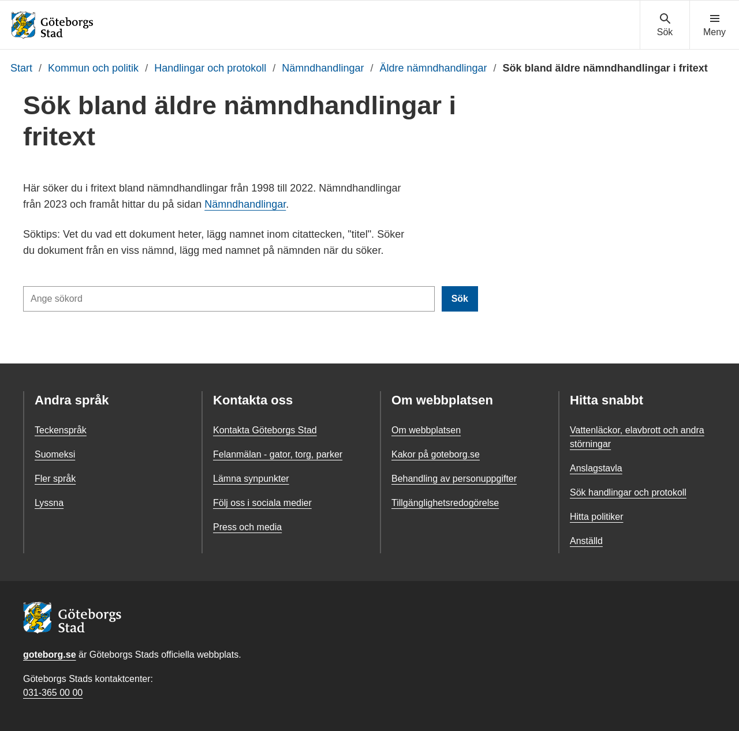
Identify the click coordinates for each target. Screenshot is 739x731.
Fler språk (55, 478)
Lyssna (49, 503)
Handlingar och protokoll (210, 68)
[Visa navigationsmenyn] (714, 25)
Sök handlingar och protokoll (628, 492)
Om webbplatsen (426, 430)
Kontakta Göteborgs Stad (265, 430)
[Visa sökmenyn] (664, 25)
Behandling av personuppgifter (454, 478)
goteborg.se (49, 654)
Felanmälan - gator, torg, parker (277, 454)
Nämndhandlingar (323, 68)
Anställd (586, 541)
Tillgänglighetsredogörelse (445, 503)
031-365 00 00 (53, 693)
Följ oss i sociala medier (262, 503)
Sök (459, 298)
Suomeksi (55, 454)
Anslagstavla (596, 468)
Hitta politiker (596, 517)
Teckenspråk (61, 430)
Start (21, 68)
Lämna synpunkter (251, 478)
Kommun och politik (93, 68)
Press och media (247, 527)
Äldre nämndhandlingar (433, 68)
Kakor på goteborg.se (435, 454)
